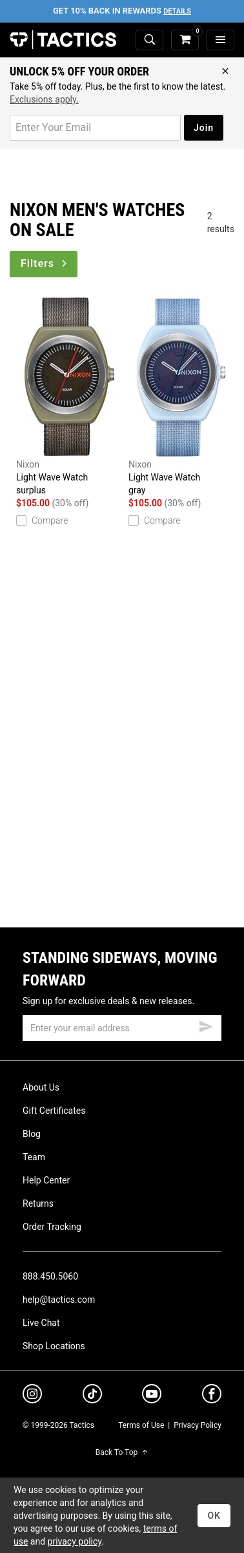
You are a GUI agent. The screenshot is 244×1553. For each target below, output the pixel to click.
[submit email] (206, 1025)
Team (34, 1157)
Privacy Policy (197, 1425)
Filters (45, 263)
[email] (122, 1028)
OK (214, 1515)
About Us (41, 1087)
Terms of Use (141, 1425)
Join (204, 128)
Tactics (63, 40)
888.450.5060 (50, 1276)
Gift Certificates (54, 1110)
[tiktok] (92, 1395)
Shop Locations (54, 1346)
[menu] (220, 40)
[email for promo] (95, 128)
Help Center (46, 1180)
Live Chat (41, 1323)
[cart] (185, 40)
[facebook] (211, 1396)
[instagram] (32, 1395)
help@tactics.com (59, 1299)
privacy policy (75, 1541)
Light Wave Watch (69, 397)
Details (177, 11)
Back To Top (122, 1452)
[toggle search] (149, 40)
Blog (32, 1134)
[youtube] (151, 1396)
